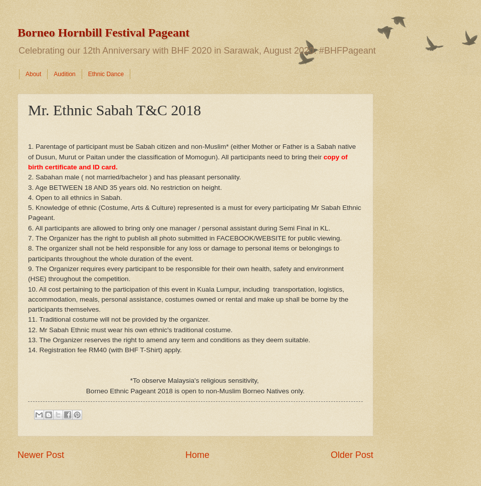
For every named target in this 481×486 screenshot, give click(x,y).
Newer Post (41, 455)
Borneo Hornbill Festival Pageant (103, 32)
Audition (64, 74)
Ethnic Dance (106, 74)
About (33, 74)
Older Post (352, 455)
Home (197, 455)
